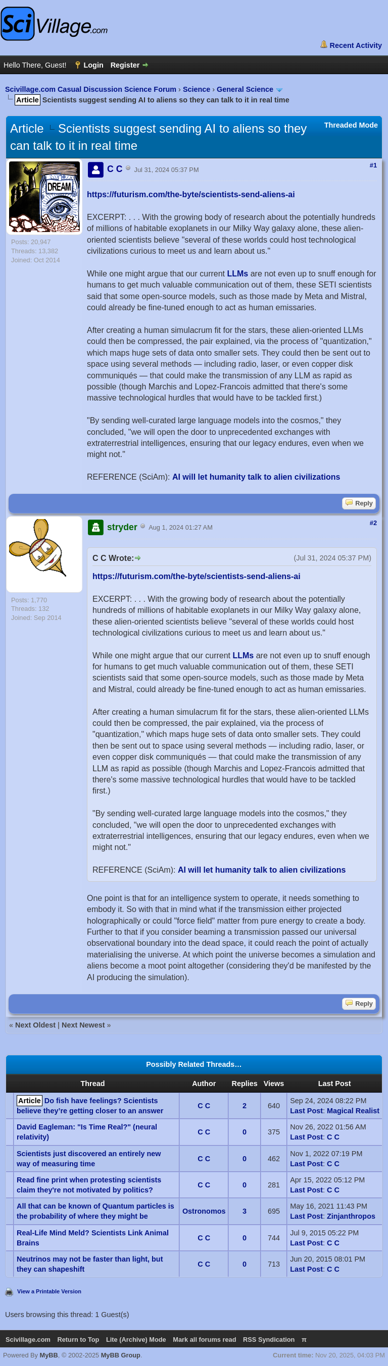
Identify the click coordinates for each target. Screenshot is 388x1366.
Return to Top (78, 1339)
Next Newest (83, 1025)
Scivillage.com (28, 1339)
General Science (245, 89)
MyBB (49, 1355)
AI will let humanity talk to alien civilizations (256, 477)
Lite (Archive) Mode (136, 1339)
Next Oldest (35, 1025)
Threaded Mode (351, 125)
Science (196, 89)
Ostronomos (204, 1211)
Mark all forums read (204, 1339)
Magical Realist (353, 1111)
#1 (373, 165)
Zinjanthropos (351, 1216)
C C (204, 1106)
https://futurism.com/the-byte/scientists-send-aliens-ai (191, 194)
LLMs (237, 273)
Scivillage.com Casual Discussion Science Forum (90, 89)
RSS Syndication (269, 1339)
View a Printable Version (49, 1291)
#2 (373, 523)
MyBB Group (120, 1355)
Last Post (306, 1111)
